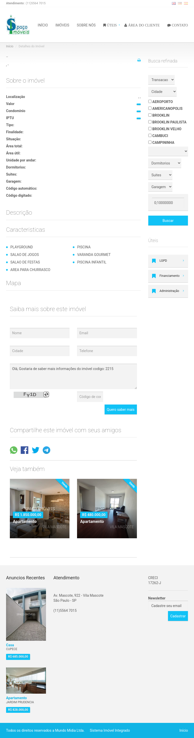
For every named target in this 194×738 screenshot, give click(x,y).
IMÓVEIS (62, 24)
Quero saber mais (121, 410)
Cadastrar (178, 616)
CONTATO (179, 24)
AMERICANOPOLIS (165, 109)
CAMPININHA (161, 143)
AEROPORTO (160, 102)
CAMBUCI (158, 136)
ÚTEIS (111, 24)
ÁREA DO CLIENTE (143, 24)
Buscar (168, 221)
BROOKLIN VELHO (165, 129)
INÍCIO (43, 24)
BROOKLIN (158, 115)
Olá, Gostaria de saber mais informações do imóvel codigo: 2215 (73, 376)
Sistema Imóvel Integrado (110, 730)
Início (9, 46)
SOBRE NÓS (86, 24)
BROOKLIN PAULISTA (167, 122)
